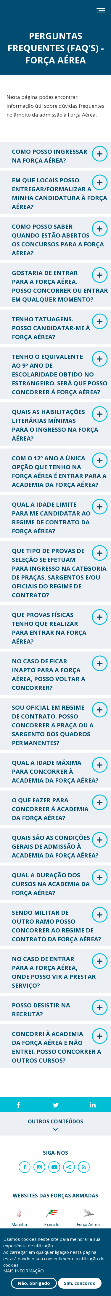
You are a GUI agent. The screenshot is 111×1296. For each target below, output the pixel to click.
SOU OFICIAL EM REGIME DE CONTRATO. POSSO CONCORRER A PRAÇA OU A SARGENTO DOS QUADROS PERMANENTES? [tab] (60, 724)
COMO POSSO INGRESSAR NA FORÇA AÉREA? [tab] (60, 155)
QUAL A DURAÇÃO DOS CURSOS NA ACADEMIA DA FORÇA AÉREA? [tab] (60, 883)
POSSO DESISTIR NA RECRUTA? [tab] (60, 1008)
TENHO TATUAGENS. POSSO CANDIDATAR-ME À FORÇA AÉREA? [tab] (60, 327)
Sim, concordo (80, 1283)
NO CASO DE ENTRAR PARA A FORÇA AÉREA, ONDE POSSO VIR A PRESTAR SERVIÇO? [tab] (60, 971)
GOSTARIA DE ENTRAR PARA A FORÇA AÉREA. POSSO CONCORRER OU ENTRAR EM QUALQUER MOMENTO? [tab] (60, 285)
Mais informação (23, 1270)
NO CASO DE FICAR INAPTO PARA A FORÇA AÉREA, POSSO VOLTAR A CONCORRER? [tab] (60, 673)
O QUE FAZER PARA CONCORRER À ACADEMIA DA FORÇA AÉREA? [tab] (60, 808)
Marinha (19, 1217)
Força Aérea (88, 1217)
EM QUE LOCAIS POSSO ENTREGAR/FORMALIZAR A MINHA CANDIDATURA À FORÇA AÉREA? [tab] (60, 192)
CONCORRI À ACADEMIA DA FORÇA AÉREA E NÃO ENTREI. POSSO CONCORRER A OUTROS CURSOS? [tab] (60, 1046)
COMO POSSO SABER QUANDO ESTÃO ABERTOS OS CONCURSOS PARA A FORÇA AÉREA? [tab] (60, 239)
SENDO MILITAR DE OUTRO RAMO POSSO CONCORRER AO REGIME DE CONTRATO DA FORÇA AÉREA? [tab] (60, 925)
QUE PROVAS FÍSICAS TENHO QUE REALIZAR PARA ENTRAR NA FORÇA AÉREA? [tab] (60, 627)
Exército (51, 1217)
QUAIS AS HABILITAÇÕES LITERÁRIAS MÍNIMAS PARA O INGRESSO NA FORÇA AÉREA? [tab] (60, 424)
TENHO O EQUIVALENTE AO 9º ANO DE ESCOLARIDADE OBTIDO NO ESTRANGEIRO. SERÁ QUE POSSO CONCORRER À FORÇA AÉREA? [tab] (60, 373)
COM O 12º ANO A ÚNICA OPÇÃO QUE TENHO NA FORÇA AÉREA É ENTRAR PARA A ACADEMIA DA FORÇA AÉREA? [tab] (60, 470)
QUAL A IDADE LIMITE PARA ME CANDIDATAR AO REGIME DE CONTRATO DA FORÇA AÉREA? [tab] (60, 517)
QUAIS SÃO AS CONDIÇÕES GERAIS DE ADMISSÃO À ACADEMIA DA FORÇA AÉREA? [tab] (60, 845)
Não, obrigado (34, 1283)
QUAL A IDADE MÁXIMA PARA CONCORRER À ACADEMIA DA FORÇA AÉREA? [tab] (60, 770)
